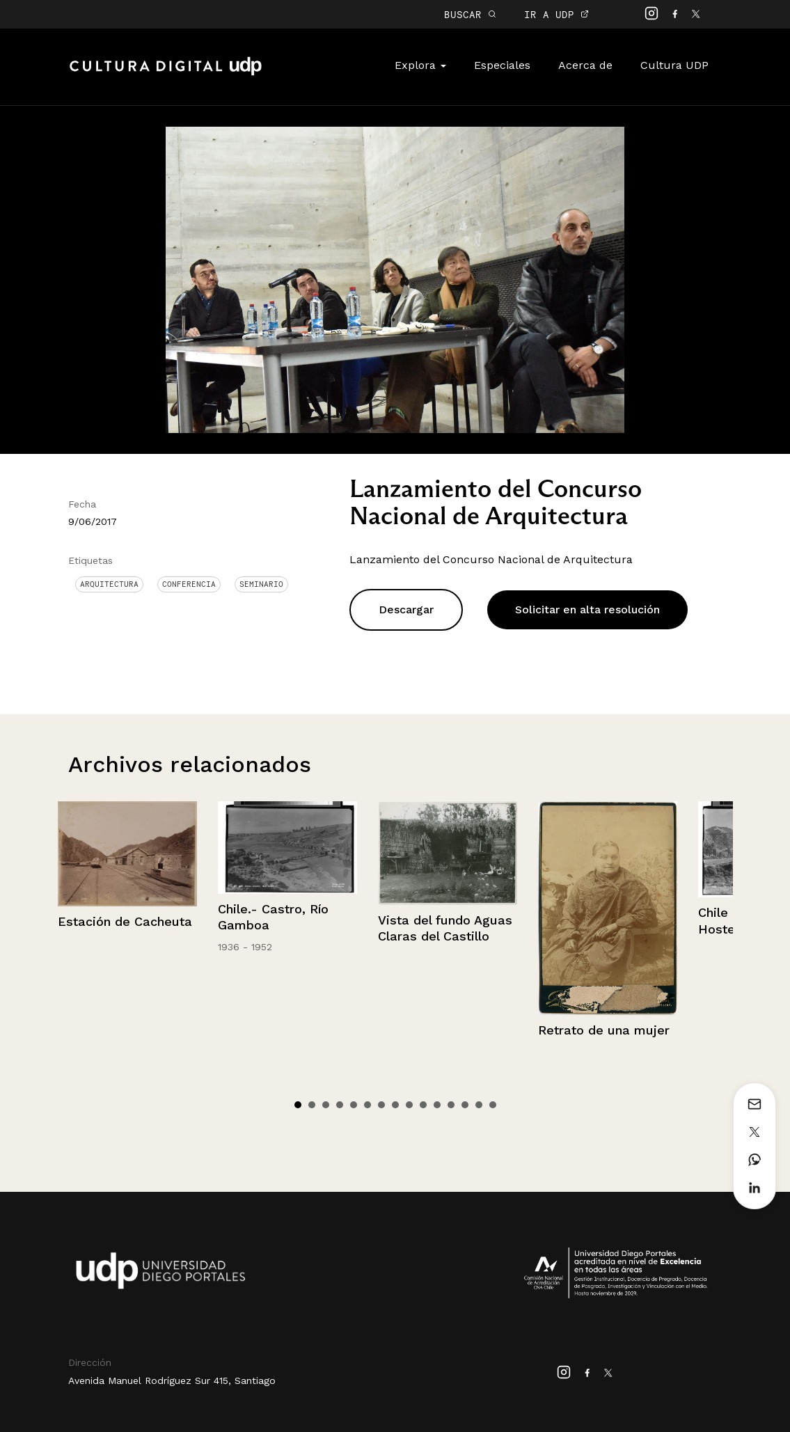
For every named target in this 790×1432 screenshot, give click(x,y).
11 (437, 1104)
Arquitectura (109, 584)
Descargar (406, 609)
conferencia (189, 584)
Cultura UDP (674, 65)
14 (478, 1104)
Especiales (502, 65)
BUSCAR (470, 14)
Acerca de (585, 65)
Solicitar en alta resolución (587, 609)
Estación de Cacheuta (125, 921)
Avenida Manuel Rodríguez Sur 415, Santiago (172, 1380)
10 (423, 1104)
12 (451, 1104)
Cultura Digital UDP (165, 73)
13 (464, 1104)
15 (492, 1104)
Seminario (261, 584)
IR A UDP (556, 14)
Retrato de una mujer (604, 1030)
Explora (420, 65)
